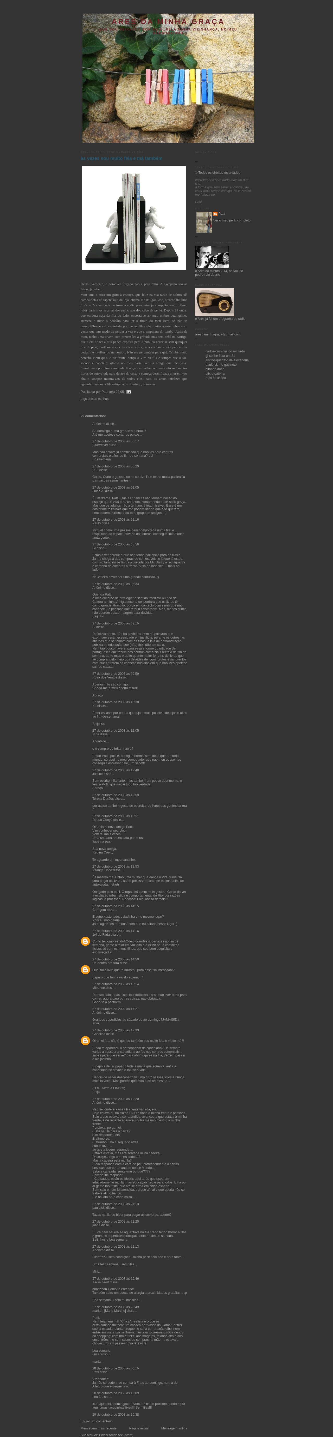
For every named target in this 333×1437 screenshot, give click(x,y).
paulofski (98, 1208)
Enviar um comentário (97, 1421)
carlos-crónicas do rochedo (225, 351)
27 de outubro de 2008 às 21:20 (115, 1221)
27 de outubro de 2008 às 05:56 (115, 544)
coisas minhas (98, 399)
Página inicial (139, 1428)
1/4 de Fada (101, 934)
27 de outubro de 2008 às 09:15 (115, 623)
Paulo (96, 523)
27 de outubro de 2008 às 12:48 (115, 770)
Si (93, 627)
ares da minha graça (168, 21)
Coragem (99, 910)
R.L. (95, 470)
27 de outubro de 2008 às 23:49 (115, 1307)
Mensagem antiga (174, 1428)
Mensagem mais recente (99, 1428)
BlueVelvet (100, 445)
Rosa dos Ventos (104, 677)
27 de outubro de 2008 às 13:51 (115, 816)
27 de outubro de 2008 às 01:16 (115, 519)
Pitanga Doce (102, 870)
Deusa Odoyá (102, 820)
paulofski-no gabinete (221, 364)
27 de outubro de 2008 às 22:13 (115, 1246)
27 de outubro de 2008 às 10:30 (115, 702)
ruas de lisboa (216, 378)
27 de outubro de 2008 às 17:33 (115, 1030)
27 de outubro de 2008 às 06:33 (115, 584)
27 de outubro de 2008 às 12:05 (115, 730)
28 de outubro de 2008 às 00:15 (115, 1368)
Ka (94, 706)
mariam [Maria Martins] (109, 1311)
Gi (94, 548)
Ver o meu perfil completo (232, 220)
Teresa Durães (103, 799)
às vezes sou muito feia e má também (122, 158)
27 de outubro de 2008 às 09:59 (115, 674)
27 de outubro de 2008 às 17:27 (115, 1009)
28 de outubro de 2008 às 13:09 (115, 1393)
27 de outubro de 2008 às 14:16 (115, 931)
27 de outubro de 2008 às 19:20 (115, 1099)
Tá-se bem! (100, 1282)
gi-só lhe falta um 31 (220, 356)
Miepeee (98, 988)
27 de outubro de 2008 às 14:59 (115, 959)
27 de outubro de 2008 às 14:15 (115, 906)
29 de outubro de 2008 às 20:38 (115, 1414)
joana (96, 1225)
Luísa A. (98, 491)
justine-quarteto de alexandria (227, 360)
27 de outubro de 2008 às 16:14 (115, 984)
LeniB (96, 1397)
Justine (97, 774)
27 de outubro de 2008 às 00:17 (115, 441)
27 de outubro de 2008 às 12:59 (115, 795)
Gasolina (98, 1034)
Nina (95, 734)
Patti (95, 1372)
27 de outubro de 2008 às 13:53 (115, 866)
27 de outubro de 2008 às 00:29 (115, 466)
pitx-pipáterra (215, 373)
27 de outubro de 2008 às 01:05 (115, 487)
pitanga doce (215, 369)
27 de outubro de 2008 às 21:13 (115, 1204)
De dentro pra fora (105, 963)
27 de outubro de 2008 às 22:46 (115, 1278)
